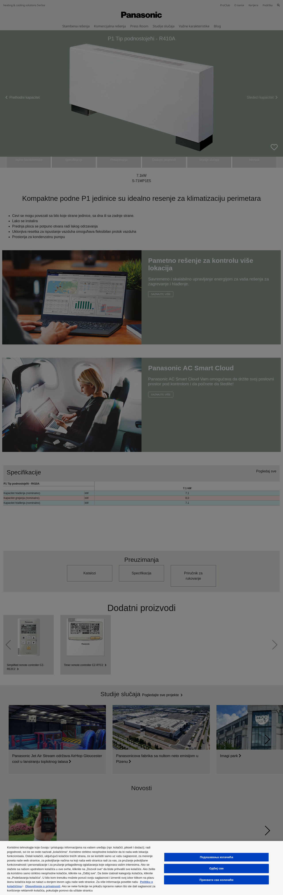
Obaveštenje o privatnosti (42, 886)
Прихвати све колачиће (216, 880)
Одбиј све (216, 868)
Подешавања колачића (216, 857)
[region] (141, 868)
